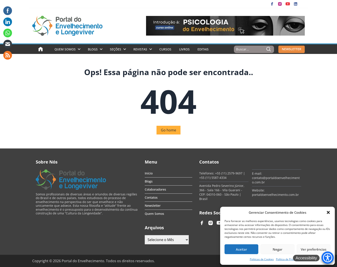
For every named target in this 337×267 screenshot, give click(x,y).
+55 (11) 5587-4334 (212, 178)
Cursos (165, 49)
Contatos (151, 197)
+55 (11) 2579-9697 (228, 173)
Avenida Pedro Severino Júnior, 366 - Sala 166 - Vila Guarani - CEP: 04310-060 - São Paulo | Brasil (221, 192)
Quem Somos (65, 49)
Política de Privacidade (289, 259)
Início (149, 173)
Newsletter (153, 205)
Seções (115, 49)
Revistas (140, 49)
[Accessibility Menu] (328, 257)
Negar (277, 249)
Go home (168, 130)
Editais (203, 49)
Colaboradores (155, 189)
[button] (328, 212)
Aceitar (241, 249)
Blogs (93, 49)
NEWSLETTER (291, 49)
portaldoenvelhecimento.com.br (275, 195)
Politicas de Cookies (262, 259)
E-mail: (257, 173)
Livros (184, 49)
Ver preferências (313, 249)
